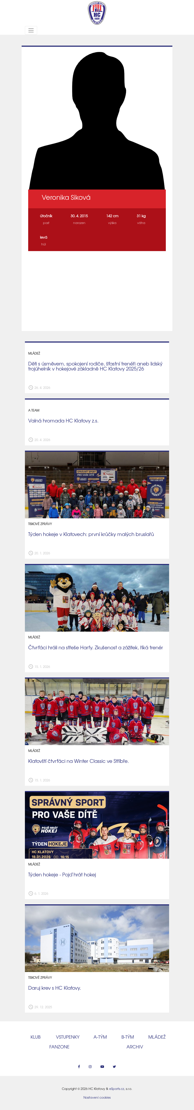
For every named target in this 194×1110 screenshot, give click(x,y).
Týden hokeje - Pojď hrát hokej (62, 874)
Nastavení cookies (97, 1097)
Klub (35, 1037)
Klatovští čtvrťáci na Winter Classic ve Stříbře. (78, 760)
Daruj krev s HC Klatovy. (54, 987)
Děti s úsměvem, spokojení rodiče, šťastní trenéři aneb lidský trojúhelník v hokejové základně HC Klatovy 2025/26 (95, 366)
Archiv (134, 1046)
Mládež (157, 1037)
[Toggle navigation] (31, 30)
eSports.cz (116, 1088)
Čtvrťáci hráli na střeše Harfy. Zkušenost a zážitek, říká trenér (95, 647)
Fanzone (59, 1046)
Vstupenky (68, 1037)
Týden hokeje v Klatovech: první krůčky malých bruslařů (91, 534)
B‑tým (127, 1037)
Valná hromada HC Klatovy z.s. (63, 420)
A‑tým (100, 1037)
